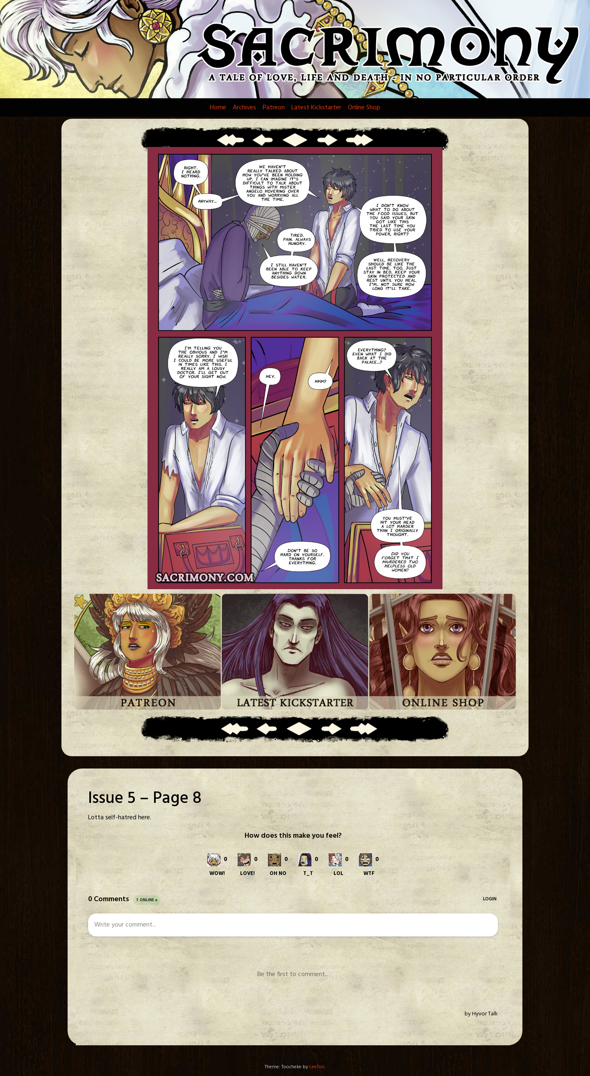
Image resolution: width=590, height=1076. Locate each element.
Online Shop (364, 107)
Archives (244, 107)
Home (218, 107)
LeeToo (316, 1067)
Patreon (274, 107)
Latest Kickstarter (316, 107)
